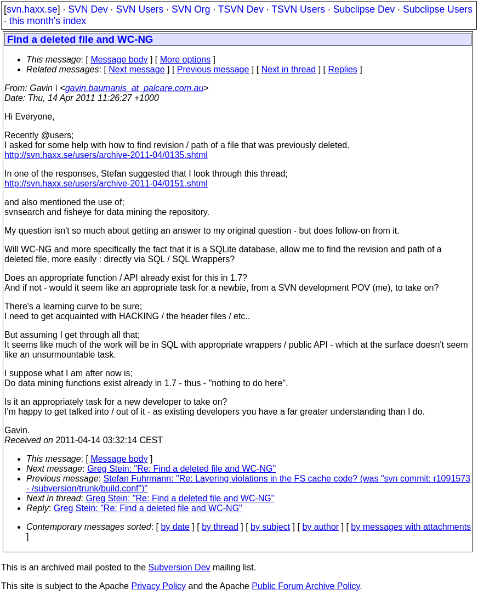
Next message (136, 69)
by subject (270, 526)
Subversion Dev (179, 567)
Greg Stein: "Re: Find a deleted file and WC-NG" (181, 468)
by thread (220, 526)
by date (175, 526)
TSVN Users (298, 9)
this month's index (47, 20)
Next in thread (288, 69)
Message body (118, 59)
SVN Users (139, 9)
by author (320, 526)
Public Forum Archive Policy (306, 586)
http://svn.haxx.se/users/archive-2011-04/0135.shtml (106, 155)
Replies (342, 69)
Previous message (213, 69)
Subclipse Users (438, 9)
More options (185, 59)
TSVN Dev (241, 9)
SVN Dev (87, 9)
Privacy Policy (158, 586)
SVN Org (191, 9)
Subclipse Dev (364, 9)
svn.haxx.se (32, 9)
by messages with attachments (411, 526)
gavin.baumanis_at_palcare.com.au (134, 88)
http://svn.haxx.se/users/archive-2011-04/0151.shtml (106, 183)
